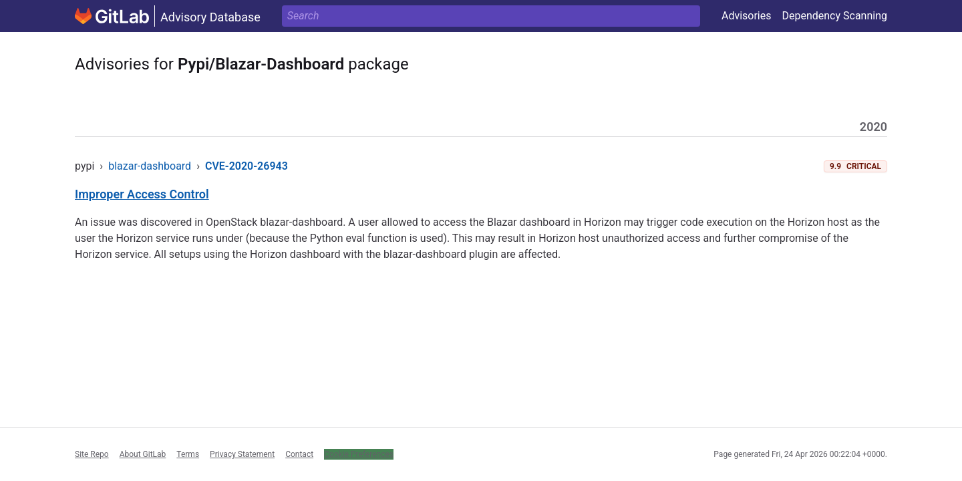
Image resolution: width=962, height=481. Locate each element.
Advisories (747, 15)
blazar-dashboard (149, 166)
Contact (299, 454)
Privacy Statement (242, 454)
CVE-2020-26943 (246, 166)
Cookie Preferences (358, 454)
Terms (187, 454)
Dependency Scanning (834, 15)
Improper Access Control (142, 194)
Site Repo (92, 454)
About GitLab (143, 454)
